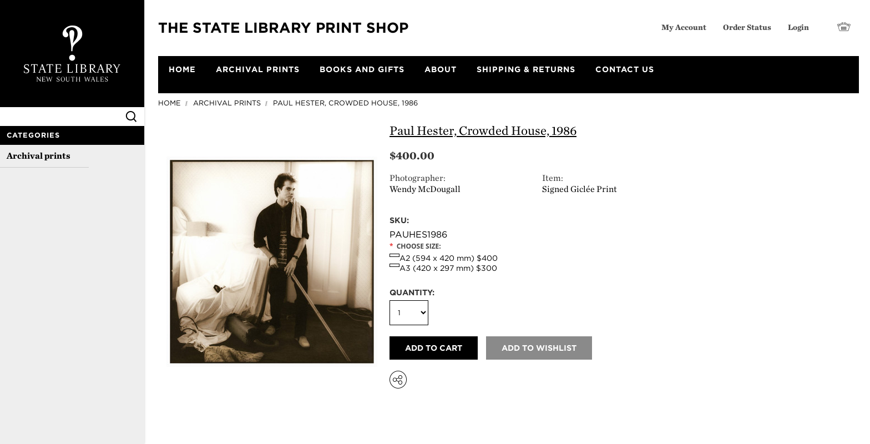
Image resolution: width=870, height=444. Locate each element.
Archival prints (38, 155)
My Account (683, 27)
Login (798, 27)
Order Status (747, 27)
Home (169, 103)
